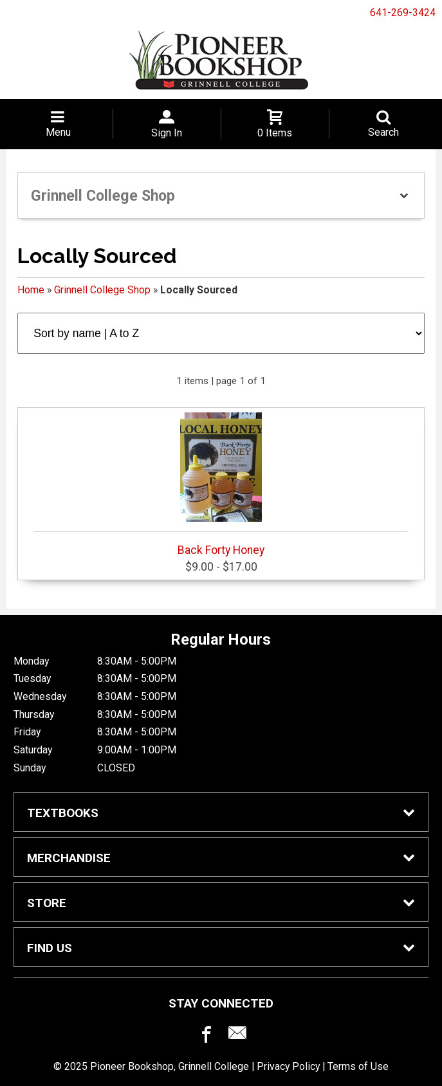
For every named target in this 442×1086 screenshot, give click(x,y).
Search (383, 132)
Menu (58, 132)
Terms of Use (358, 1066)
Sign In (166, 133)
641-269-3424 (403, 12)
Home (30, 290)
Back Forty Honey (220, 484)
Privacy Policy (288, 1066)
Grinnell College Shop (102, 290)
